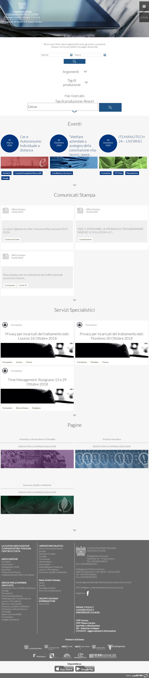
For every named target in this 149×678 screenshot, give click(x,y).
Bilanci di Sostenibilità (12, 614)
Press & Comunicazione (50, 590)
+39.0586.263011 (99, 561)
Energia (5, 590)
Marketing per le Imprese (51, 567)
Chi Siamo (6, 561)
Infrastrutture (45, 561)
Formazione (7, 593)
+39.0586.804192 (88, 563)
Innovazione (44, 564)
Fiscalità (43, 556)
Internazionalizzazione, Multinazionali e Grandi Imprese (16, 597)
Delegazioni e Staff (10, 567)
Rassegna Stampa (47, 588)
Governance (7, 564)
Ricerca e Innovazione (12, 603)
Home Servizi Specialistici (51, 548)
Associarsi (6, 569)
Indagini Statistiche (10, 619)
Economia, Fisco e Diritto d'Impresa (18, 588)
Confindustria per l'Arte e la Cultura (18, 574)
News (41, 582)
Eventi (42, 585)
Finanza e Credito (47, 553)
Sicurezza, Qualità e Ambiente (16, 606)
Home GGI (44, 603)
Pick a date (71, 55)
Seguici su (83, 593)
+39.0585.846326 (87, 574)
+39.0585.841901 (88, 577)
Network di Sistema (11, 572)
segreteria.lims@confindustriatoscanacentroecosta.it (106, 582)
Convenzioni (7, 617)
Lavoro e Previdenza (11, 601)
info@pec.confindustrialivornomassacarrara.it (102, 587)
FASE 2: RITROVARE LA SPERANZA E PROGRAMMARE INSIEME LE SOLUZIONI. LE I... (110, 230)
